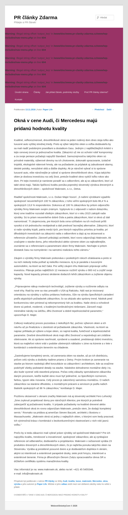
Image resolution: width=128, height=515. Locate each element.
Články (37, 92)
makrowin (87, 481)
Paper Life (47, 109)
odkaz (64, 484)
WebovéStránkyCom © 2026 (64, 506)
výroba (17, 484)
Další (110, 109)
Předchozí (98, 109)
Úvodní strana (21, 92)
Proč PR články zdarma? (96, 92)
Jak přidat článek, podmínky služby (62, 92)
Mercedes (97, 481)
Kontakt (18, 99)
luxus (78, 481)
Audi (65, 481)
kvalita (71, 481)
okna (105, 481)
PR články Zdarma (35, 17)
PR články (49, 481)
